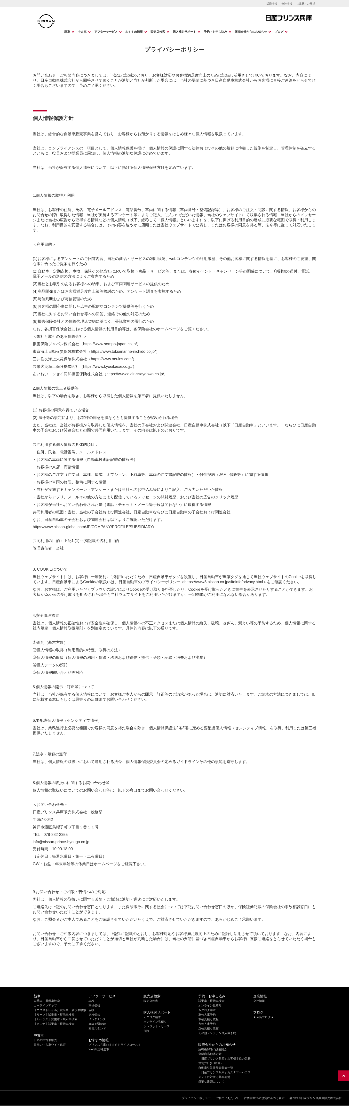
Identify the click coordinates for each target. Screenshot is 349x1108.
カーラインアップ (45, 1005)
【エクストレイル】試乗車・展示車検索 (60, 1010)
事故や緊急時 (97, 1024)
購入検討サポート (184, 31)
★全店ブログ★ (263, 1017)
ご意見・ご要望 (305, 3)
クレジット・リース (156, 1026)
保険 (146, 1031)
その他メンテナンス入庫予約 (217, 1033)
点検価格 (94, 1014)
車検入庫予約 (207, 1014)
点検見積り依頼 (208, 1028)
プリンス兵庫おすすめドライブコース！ (114, 1044)
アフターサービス (106, 31)
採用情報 (271, 3)
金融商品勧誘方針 (210, 1054)
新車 (67, 31)
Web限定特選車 (98, 1049)
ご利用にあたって (227, 1098)
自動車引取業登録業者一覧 (215, 1067)
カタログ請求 (152, 1017)
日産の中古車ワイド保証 (50, 1044)
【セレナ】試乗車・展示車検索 (54, 1024)
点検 (91, 1010)
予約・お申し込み (215, 31)
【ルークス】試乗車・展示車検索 (55, 1019)
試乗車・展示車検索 (47, 1001)
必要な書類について (211, 1081)
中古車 (82, 31)
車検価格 (94, 1005)
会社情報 (286, 3)
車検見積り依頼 (208, 1019)
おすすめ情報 (134, 31)
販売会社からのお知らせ (251, 31)
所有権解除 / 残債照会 (212, 1049)
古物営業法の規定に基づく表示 (264, 1098)
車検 (91, 1001)
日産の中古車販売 (45, 1040)
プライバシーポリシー (196, 1098)
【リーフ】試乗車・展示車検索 (54, 1014)
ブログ (279, 31)
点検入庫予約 (207, 1024)
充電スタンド (97, 1028)
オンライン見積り (155, 1021)
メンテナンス (97, 1019)
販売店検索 (158, 31)
